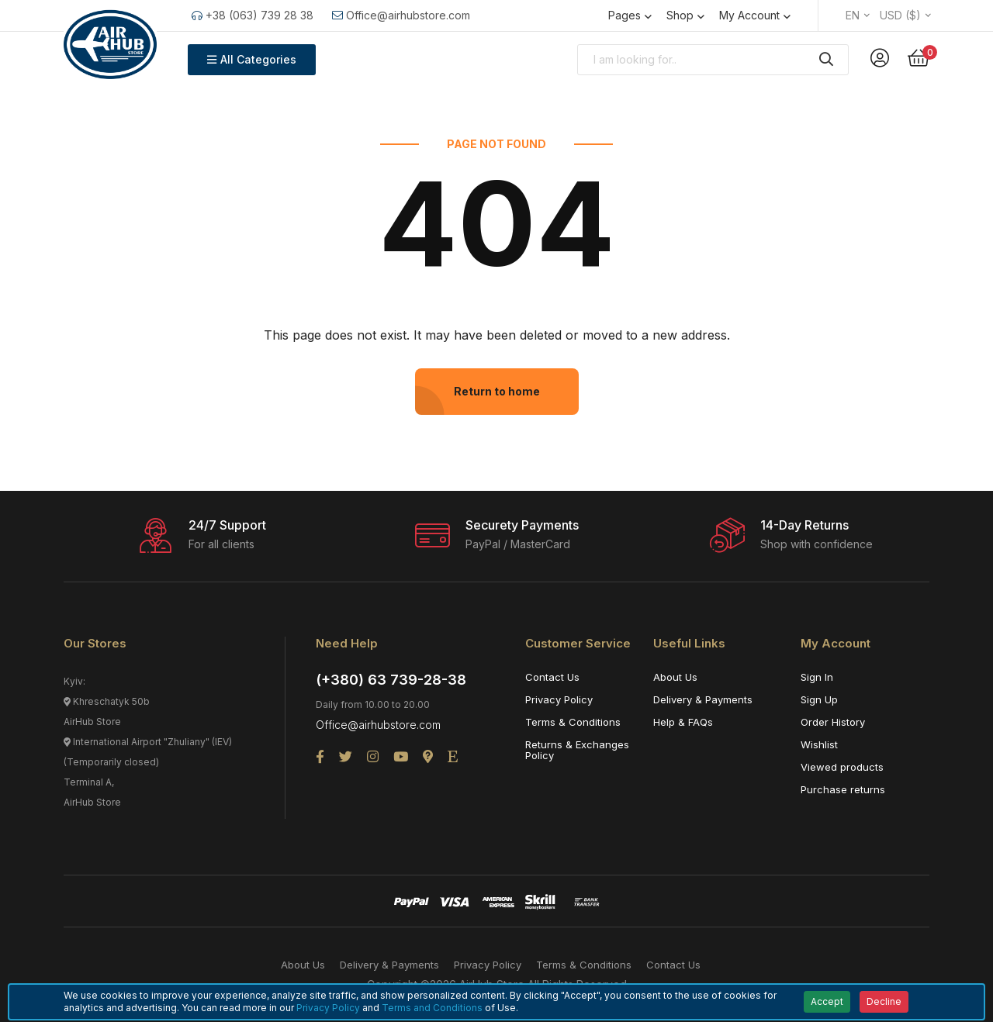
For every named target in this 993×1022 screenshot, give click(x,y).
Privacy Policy (559, 699)
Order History (833, 722)
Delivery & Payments (703, 699)
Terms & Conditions (573, 722)
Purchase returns (843, 789)
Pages (624, 15)
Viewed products (842, 767)
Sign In (817, 677)
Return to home (497, 391)
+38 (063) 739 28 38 (252, 15)
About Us (675, 677)
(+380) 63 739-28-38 (391, 680)
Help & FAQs (683, 722)
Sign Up (819, 699)
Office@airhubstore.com (401, 15)
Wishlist (819, 744)
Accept (827, 1001)
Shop (680, 15)
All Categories (251, 59)
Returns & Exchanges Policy (577, 749)
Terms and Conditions (432, 1007)
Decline (884, 1001)
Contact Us (552, 677)
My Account (749, 15)
